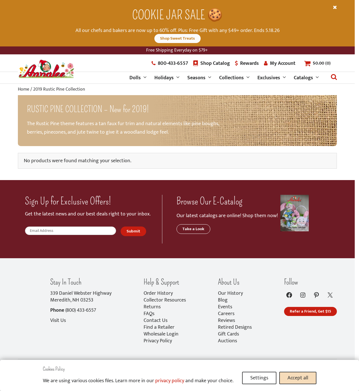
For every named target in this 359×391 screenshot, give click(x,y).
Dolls (135, 77)
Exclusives (268, 77)
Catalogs (303, 77)
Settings (259, 378)
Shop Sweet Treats (177, 38)
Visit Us (58, 320)
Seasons (196, 77)
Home (23, 89)
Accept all (297, 378)
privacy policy (169, 381)
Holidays (164, 77)
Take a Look (193, 228)
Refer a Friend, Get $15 (310, 311)
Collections (231, 77)
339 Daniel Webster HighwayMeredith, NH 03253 (81, 296)
